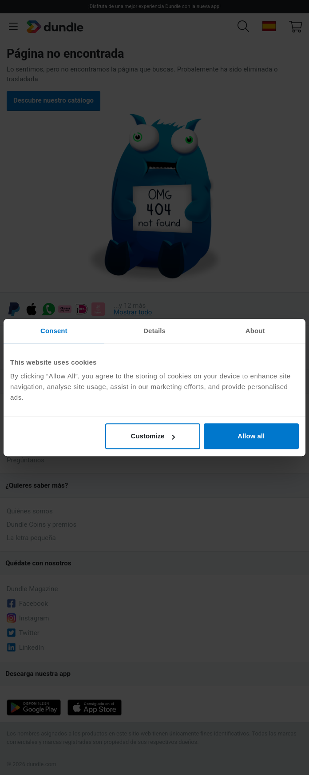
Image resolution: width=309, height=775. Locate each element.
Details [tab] (154, 330)
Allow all (251, 436)
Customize (153, 436)
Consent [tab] (53, 330)
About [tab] (255, 330)
